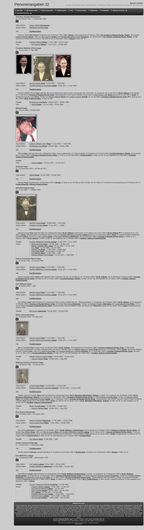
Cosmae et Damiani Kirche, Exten (41, 95)
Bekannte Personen (119, 10)
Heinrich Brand (64, 519)
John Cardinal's (75, 522)
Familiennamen (61, 10)
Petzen (71, 39)
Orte (71, 10)
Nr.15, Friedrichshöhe (32, 99)
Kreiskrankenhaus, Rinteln (120, 153)
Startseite (19, 10)
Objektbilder (94, 10)
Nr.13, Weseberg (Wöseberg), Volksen (84, 395)
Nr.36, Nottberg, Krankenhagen (72, 430)
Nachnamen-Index (32, 10)
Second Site (81, 522)
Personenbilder (81, 10)
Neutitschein (80, 452)
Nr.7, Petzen (69, 35)
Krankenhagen (85, 435)
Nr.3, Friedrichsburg (90, 479)
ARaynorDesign (78, 523)
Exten (134, 95)
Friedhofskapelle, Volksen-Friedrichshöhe (31, 184)
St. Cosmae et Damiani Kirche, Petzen (115, 35)
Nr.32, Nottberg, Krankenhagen (74, 474)
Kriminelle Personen (23, 13)
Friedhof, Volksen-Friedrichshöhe (93, 238)
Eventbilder (105, 10)
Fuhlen (31, 481)
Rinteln (58, 182)
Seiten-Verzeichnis (47, 10)
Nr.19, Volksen (123, 93)
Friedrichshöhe (86, 155)
